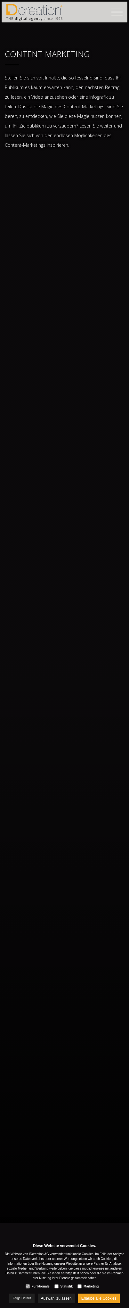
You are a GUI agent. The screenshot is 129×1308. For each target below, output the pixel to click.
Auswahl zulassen (56, 1298)
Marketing (91, 1286)
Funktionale (40, 1286)
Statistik (66, 1286)
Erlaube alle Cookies (99, 1298)
